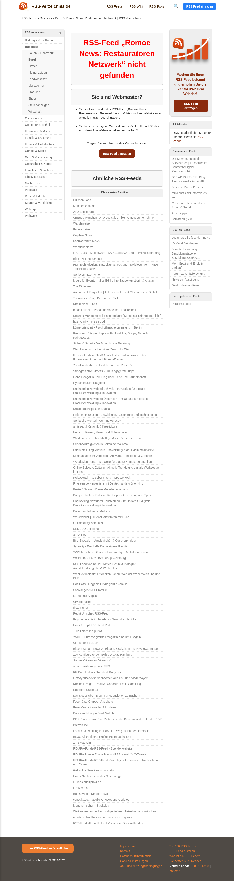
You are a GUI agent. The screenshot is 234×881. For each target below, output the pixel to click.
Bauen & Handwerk (41, 53)
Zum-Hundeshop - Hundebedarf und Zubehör (102, 365)
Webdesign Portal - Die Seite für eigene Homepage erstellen (112, 461)
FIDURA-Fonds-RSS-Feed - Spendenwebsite (102, 748)
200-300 (174, 871)
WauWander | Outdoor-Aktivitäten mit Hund (101, 517)
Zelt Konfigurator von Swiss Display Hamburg (102, 654)
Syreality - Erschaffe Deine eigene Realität (100, 546)
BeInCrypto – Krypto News (90, 793)
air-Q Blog (79, 534)
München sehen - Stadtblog (91, 805)
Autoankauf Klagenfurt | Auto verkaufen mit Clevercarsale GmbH (115, 292)
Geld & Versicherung (38, 157)
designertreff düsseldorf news (191, 237)
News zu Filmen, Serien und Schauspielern (101, 432)
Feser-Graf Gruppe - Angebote (93, 701)
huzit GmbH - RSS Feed (89, 321)
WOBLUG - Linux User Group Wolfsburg (99, 558)
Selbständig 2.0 (182, 219)
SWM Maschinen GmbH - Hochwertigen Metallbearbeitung (111, 552)
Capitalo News (82, 235)
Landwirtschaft (37, 79)
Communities (33, 118)
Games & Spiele (35, 150)
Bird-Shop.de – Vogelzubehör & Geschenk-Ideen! (105, 540)
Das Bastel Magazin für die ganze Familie (100, 584)
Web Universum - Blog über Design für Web (101, 349)
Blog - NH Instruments (87, 258)
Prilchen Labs (82, 200)
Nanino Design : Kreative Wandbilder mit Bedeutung (107, 684)
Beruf (58, 18)
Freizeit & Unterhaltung (40, 144)
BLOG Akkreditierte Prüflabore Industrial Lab (102, 736)
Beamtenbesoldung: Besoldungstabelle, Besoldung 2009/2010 (186, 253)
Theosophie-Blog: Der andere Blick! (96, 298)
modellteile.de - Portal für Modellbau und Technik (104, 310)
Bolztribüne (80, 725)
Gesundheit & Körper (38, 163)
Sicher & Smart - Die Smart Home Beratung (101, 343)
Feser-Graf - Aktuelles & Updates (94, 707)
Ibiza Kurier (80, 607)
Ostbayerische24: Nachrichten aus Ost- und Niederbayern (111, 678)
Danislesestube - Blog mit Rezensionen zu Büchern (106, 695)
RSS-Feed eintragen (117, 153)
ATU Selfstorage (84, 211)
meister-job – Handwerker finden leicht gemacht (104, 817)
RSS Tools (156, 6)
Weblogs (30, 209)
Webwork (31, 215)
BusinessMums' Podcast (188, 187)
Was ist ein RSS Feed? (184, 856)
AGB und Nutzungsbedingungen (141, 866)
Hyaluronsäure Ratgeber (89, 383)
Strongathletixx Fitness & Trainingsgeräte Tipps (104, 371)
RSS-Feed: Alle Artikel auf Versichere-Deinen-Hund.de (108, 823)
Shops (32, 98)
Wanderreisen (82, 223)
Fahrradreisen (82, 229)
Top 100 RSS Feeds (182, 846)
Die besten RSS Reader (185, 861)
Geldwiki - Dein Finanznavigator (94, 770)
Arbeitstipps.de (181, 213)
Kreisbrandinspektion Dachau (92, 409)
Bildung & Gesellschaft (40, 40)
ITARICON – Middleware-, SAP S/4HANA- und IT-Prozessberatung (116, 253)
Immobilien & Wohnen (39, 170)
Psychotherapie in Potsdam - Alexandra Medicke (104, 619)
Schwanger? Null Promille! (90, 590)
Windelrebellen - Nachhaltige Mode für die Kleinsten (107, 438)
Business (46, 18)
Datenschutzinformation (135, 856)
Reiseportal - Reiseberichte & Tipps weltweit (101, 477)
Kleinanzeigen (37, 72)
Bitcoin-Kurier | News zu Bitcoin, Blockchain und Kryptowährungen (116, 648)
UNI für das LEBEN (86, 643)
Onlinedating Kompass (88, 523)
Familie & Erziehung (38, 137)
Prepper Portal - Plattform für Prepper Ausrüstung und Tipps (112, 495)
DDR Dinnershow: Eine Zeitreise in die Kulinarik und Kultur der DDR (117, 719)
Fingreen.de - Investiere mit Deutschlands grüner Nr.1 (108, 483)
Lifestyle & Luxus (36, 176)
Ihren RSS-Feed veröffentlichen (47, 848)
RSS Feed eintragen (199, 6)
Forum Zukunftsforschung (188, 273)
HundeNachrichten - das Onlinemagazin (99, 776)
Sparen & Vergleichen (39, 202)
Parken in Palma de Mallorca (92, 511)
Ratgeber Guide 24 (85, 689)
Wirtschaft (34, 111)
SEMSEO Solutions (86, 528)
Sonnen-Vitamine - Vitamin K (92, 660)
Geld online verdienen (186, 285)
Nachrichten (33, 183)
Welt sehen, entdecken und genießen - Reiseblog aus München (114, 811)
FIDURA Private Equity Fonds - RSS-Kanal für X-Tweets (109, 754)
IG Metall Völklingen (185, 243)
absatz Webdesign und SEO (91, 666)
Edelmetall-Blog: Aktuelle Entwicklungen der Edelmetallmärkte (113, 450)
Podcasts (31, 189)
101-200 (203, 866)
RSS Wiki (136, 6)
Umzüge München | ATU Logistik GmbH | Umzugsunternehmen (114, 217)
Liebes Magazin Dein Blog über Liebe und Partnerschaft (109, 377)
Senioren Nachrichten (87, 274)
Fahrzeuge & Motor (37, 131)
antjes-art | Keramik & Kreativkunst (95, 426)
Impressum (127, 846)
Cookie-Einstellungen (134, 861)
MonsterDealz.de (84, 206)
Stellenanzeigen (38, 105)
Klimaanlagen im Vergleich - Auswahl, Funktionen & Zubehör (112, 455)
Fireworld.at (80, 788)
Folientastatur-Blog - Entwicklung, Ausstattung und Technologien (115, 414)
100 (193, 866)
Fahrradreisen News (86, 241)
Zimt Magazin (82, 742)
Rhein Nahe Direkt (85, 304)
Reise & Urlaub (35, 196)
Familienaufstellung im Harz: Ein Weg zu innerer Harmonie (111, 731)
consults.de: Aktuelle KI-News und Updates (101, 799)
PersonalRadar (181, 303)
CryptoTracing (82, 601)
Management (37, 85)
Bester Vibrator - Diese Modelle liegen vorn (101, 489)
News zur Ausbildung (185, 279)
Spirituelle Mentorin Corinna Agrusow (97, 420)
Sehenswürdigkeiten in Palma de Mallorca (100, 444)
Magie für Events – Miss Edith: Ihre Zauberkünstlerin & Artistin (113, 280)
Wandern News (83, 247)
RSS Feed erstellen (182, 851)
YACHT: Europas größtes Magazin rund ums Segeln (107, 637)
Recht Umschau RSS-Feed (91, 613)
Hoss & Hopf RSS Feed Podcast (94, 625)
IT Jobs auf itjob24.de (87, 782)
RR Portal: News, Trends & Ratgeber (97, 672)
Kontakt (125, 851)
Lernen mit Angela (85, 596)
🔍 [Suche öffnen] (176, 6)
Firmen (33, 66)
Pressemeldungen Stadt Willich (93, 713)
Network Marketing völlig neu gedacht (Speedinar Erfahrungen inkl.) (117, 315)
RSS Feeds (115, 6)
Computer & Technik (38, 124)
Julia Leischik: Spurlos (87, 631)
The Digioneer (82, 286)
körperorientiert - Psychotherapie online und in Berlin (107, 327)
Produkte (34, 92)
